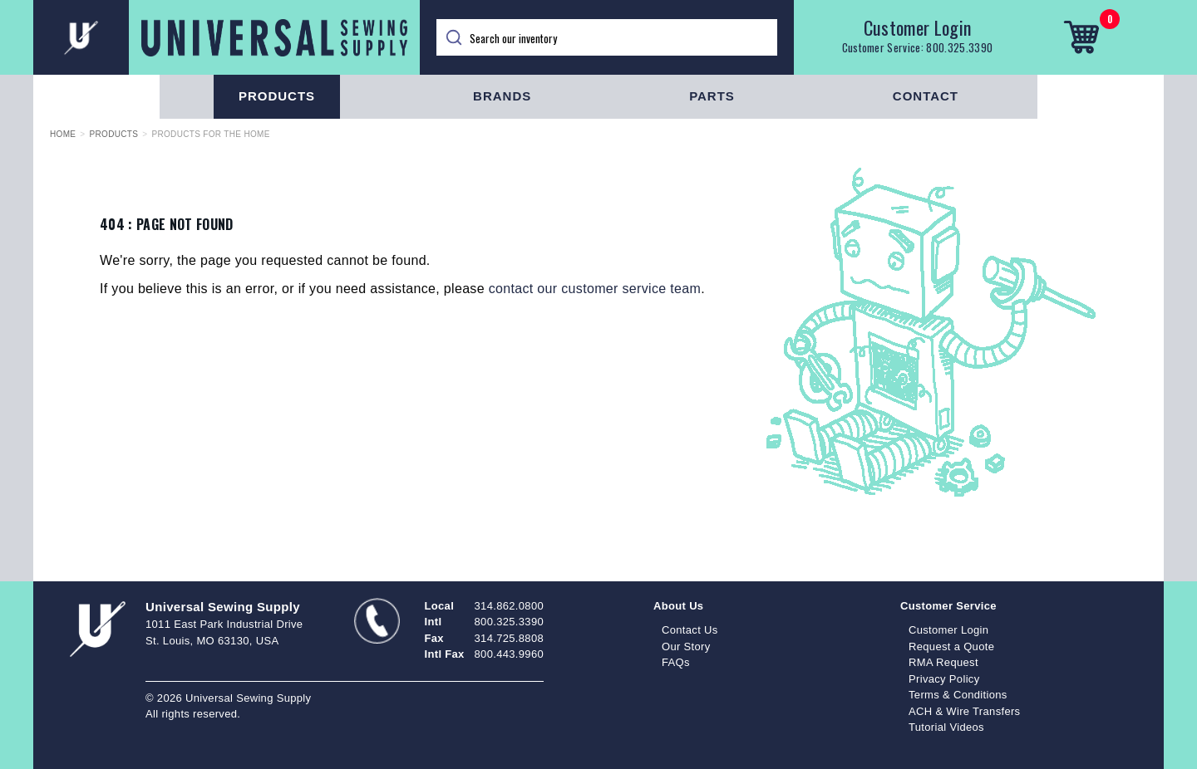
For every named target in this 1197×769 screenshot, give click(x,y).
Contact (925, 96)
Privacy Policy (944, 679)
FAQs (676, 662)
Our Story (686, 646)
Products (277, 96)
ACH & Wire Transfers (964, 711)
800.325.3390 (959, 47)
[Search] (606, 37)
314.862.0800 (509, 606)
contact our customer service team (595, 289)
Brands (502, 96)
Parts (712, 96)
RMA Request (943, 662)
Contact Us (690, 630)
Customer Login (918, 27)
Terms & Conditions (958, 694)
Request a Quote (951, 646)
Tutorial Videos (946, 727)
